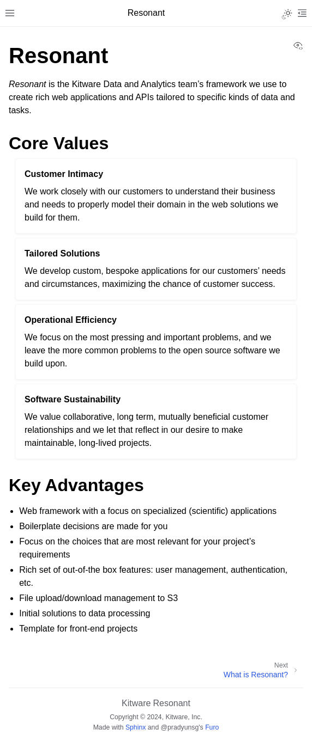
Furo (212, 727)
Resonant (171, 703)
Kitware (136, 703)
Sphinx (135, 727)
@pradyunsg (180, 727)
